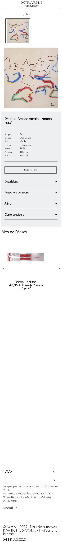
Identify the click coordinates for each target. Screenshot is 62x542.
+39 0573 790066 (16, 493)
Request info (30, 170)
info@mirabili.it (10, 507)
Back (26, 14)
